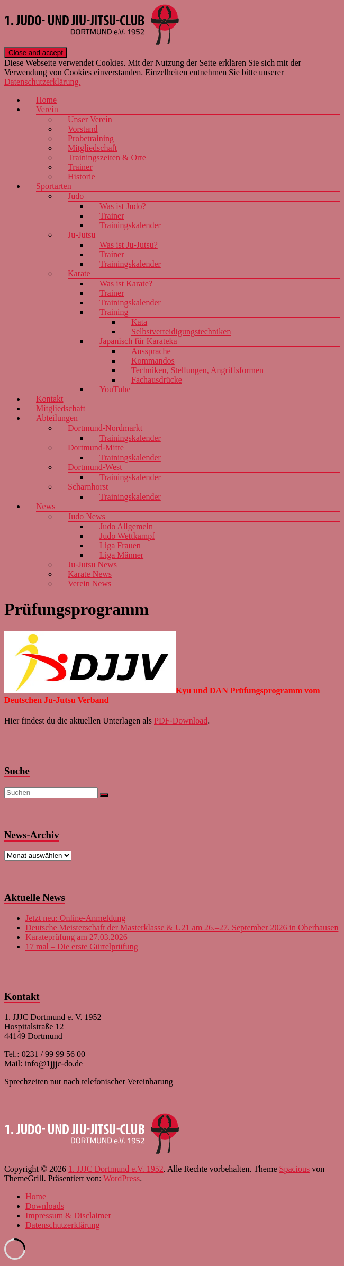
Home (46, 99)
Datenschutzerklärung (62, 1224)
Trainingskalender (130, 225)
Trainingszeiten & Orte (107, 157)
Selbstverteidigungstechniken (181, 331)
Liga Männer (121, 554)
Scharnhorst (88, 486)
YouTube (114, 389)
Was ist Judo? (122, 206)
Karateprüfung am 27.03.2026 (76, 937)
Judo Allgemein (126, 526)
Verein (47, 109)
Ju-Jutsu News (92, 564)
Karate (79, 273)
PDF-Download (180, 720)
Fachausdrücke (156, 379)
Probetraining (91, 138)
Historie (81, 176)
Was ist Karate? (125, 283)
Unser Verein (90, 119)
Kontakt (50, 398)
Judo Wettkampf (127, 535)
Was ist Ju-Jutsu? (128, 244)
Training (114, 312)
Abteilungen (57, 417)
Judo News (86, 516)
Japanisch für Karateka (138, 341)
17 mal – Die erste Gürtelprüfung (81, 946)
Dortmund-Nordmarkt (105, 427)
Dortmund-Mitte (96, 447)
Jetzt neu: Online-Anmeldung (75, 918)
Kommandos (153, 360)
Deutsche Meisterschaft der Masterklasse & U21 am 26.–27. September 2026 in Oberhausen (181, 927)
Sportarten (53, 186)
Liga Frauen (120, 545)
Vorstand (83, 128)
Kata (139, 322)
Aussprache (151, 351)
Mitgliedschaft (92, 147)
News (45, 506)
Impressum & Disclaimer (68, 1215)
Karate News (90, 573)
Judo (76, 196)
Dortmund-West (95, 467)
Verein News (89, 583)
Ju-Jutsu (81, 234)
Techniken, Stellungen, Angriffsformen (197, 370)
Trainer (80, 166)
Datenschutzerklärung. (42, 81)
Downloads (44, 1205)
